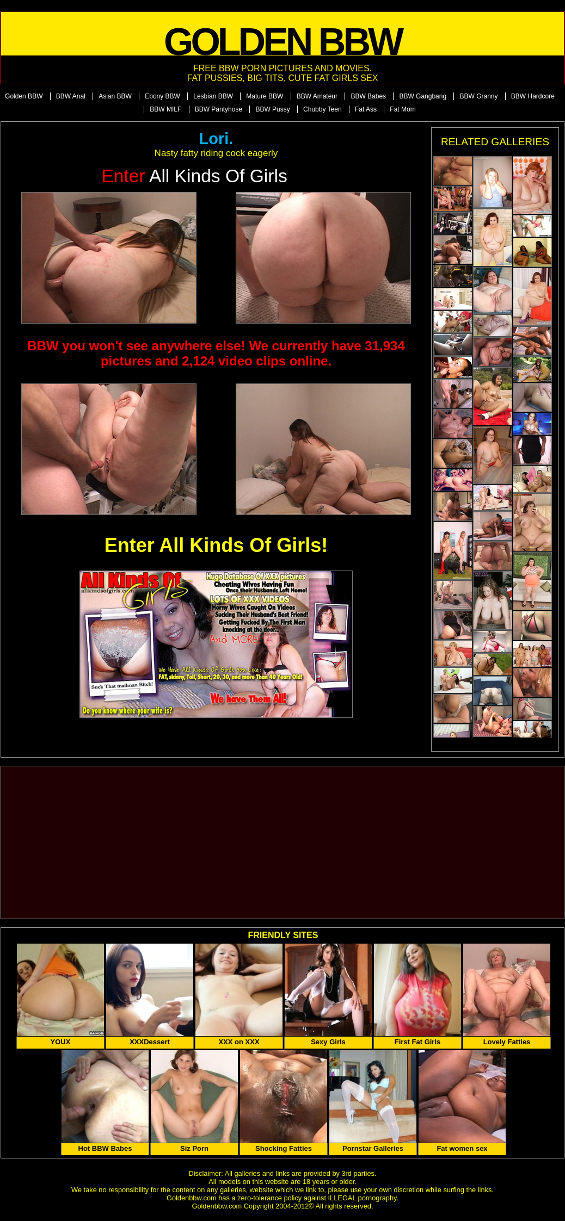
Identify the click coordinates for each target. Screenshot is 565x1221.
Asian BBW (115, 96)
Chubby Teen (322, 109)
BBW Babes (368, 96)
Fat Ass (366, 109)
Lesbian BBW (213, 96)
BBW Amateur (317, 96)
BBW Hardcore (533, 96)
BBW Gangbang (422, 96)
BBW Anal (70, 96)
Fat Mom (402, 109)
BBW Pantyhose (218, 109)
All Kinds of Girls (194, 176)
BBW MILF (165, 109)
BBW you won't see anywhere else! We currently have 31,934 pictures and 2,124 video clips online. (216, 353)
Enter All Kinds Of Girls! (216, 545)
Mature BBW (264, 96)
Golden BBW (23, 96)
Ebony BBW (162, 96)
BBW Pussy (272, 109)
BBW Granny (478, 96)
